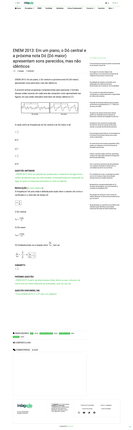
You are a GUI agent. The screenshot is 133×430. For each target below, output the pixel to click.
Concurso (90, 8)
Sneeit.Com (70, 426)
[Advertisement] (66, 27)
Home (18, 8)
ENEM (39, 8)
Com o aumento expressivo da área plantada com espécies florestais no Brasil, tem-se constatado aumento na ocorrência (104, 166)
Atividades (60, 8)
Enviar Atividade (106, 408)
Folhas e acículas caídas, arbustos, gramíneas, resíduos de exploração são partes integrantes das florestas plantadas (104, 155)
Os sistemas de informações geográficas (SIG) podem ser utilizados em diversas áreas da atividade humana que (104, 145)
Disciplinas (29, 8)
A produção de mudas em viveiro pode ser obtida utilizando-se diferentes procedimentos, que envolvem (105, 196)
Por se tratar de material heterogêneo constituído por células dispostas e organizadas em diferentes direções (105, 94)
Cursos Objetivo (35, 188)
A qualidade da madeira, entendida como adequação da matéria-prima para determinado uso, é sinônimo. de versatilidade (104, 84)
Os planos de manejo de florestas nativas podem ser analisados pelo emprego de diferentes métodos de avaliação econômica (104, 114)
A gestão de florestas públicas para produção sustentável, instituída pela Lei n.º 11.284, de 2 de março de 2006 (104, 104)
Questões (101, 8)
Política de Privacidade (87, 405)
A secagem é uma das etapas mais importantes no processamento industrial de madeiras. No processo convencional (104, 73)
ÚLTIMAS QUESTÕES (98, 58)
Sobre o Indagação (106, 405)
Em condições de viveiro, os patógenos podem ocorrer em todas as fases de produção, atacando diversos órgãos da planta (104, 176)
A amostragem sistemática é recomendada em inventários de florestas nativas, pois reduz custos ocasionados (105, 135)
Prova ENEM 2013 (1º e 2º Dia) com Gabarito (36, 294)
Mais (111, 8)
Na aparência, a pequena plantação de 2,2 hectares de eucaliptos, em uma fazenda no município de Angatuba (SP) (104, 186)
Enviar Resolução (87, 408)
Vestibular (48, 8)
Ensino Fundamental (75, 8)
